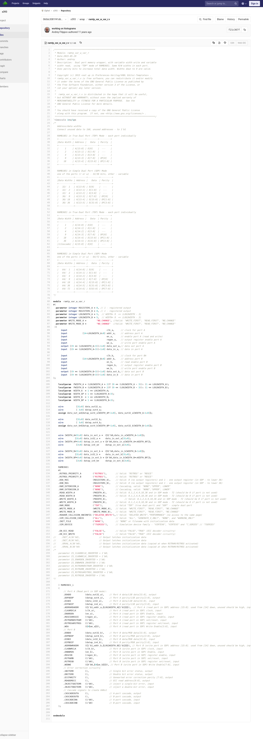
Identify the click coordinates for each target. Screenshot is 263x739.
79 (50, 298)
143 (50, 502)
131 (50, 463)
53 (50, 215)
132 (50, 467)
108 (50, 390)
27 (50, 132)
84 (50, 314)
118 (50, 422)
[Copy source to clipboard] (218, 42)
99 (50, 362)
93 (50, 342)
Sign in (254, 3)
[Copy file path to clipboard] (85, 43)
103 (50, 374)
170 (50, 588)
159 (50, 553)
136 (50, 479)
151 (50, 527)
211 (50, 718)
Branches (11, 47)
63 (50, 247)
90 (50, 333)
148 (50, 518)
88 (50, 326)
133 (50, 470)
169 (50, 585)
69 (50, 266)
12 (50, 84)
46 (50, 193)
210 (50, 715)
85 (50, 317)
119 (50, 425)
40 (50, 174)
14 (50, 91)
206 (50, 702)
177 (50, 610)
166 (50, 575)
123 (50, 438)
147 (50, 514)
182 (50, 626)
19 (50, 107)
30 (50, 142)
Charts (10, 78)
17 (50, 100)
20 (50, 110)
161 (50, 559)
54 (50, 218)
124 (50, 441)
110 (50, 397)
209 (50, 712)
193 (50, 661)
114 (50, 409)
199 (50, 680)
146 (50, 511)
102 (50, 371)
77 (50, 291)
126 (50, 448)
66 (50, 256)
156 (50, 543)
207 (50, 706)
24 (50, 123)
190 (50, 651)
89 (50, 330)
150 (50, 524)
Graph (10, 66)
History (235, 19)
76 (50, 288)
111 (50, 400)
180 (50, 620)
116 (50, 416)
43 (50, 183)
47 (50, 196)
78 (50, 295)
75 (50, 285)
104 (50, 377)
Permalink (247, 19)
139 (50, 489)
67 (50, 260)
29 (50, 139)
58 (50, 231)
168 (50, 581)
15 (50, 94)
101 (50, 368)
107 (50, 387)
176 (50, 607)
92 (50, 339)
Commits (11, 41)
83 (50, 311)
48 (50, 199)
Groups (26, 3)
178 (50, 613)
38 (50, 167)
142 (50, 499)
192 (50, 658)
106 (50, 384)
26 (50, 129)
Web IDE (246, 43)
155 (50, 540)
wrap (86, 19)
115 (50, 413)
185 (50, 636)
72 (50, 276)
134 (50, 473)
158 (50, 550)
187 (50, 642)
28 (50, 135)
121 (50, 432)
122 (50, 435)
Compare (11, 72)
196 (50, 671)
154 (50, 537)
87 (50, 323)
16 (50, 97)
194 (50, 664)
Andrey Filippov (64, 32)
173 (50, 597)
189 (50, 648)
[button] (18, 735)
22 (50, 116)
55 (50, 221)
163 (50, 565)
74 (50, 282)
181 (50, 623)
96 (50, 352)
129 (50, 457)
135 (50, 476)
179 (50, 616)
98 (50, 358)
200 (50, 683)
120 (50, 428)
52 (50, 212)
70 (50, 269)
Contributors (13, 59)
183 (50, 629)
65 (50, 253)
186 (50, 639)
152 (50, 530)
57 (50, 228)
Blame (224, 19)
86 (50, 320)
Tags (9, 53)
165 (50, 572)
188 (50, 645)
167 (50, 578)
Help (46, 3)
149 (50, 521)
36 (50, 161)
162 (50, 562)
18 (50, 103)
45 (50, 189)
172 (50, 594)
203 (50, 693)
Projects (15, 3)
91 (50, 336)
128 (50, 454)
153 (50, 534)
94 (50, 346)
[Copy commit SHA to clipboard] (249, 30)
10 (50, 78)
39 (50, 170)
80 (50, 301)
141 (50, 495)
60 (50, 237)
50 (50, 205)
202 (50, 690)
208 (50, 709)
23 (50, 119)
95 (50, 349)
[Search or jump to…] (222, 4)
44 (50, 186)
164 (50, 569)
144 (50, 505)
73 (50, 279)
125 (50, 444)
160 (50, 556)
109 (50, 393)
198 (50, 677)
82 (50, 307)
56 (50, 225)
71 (50, 272)
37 (50, 164)
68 (50, 263)
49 (50, 202)
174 (50, 600)
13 (50, 88)
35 (50, 158)
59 (50, 234)
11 (50, 81)
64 (50, 250)
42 (50, 180)
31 (50, 145)
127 (50, 451)
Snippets (36, 3)
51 (50, 209)
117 (50, 419)
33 (50, 151)
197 (50, 674)
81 (50, 304)
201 (50, 687)
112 (50, 403)
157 (50, 546)
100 (50, 365)
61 (50, 240)
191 (50, 655)
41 (50, 177)
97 (50, 355)
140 (50, 492)
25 (50, 126)
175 (50, 604)
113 (50, 406)
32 (50, 148)
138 (50, 486)
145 (50, 508)
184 (50, 632)
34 (50, 154)
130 (50, 460)
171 (50, 591)
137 (50, 483)
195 (50, 667)
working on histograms (68, 28)
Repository (70, 11)
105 (50, 381)
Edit (236, 43)
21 (50, 113)
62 (50, 244)
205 (50, 699)
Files (9, 35)
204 (50, 696)
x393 (77, 19)
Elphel (49, 10)
